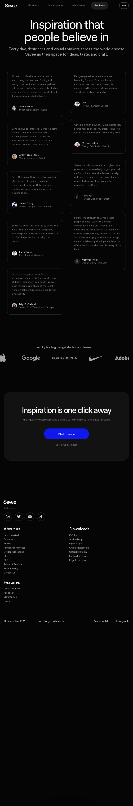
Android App (76, 539)
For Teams (9, 592)
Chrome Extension (79, 547)
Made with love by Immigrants (111, 621)
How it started (11, 535)
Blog (6, 556)
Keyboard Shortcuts (14, 547)
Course (7, 601)
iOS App (73, 535)
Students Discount (14, 551)
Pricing (7, 543)
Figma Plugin (75, 543)
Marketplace (55, 5)
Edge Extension (77, 560)
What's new (79, 5)
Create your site (12, 588)
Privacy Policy (11, 568)
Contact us (9, 572)
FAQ (6, 560)
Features (33, 5)
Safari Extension (78, 551)
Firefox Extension (78, 556)
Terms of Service (13, 564)
